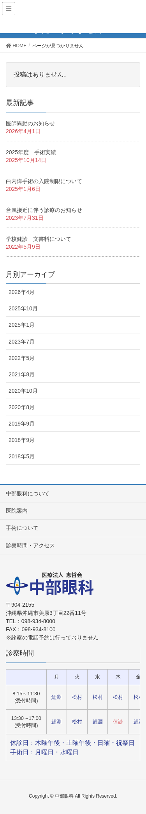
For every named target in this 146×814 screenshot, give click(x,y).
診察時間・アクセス (30, 545)
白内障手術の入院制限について (44, 181)
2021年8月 (22, 374)
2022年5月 (22, 358)
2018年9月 (22, 440)
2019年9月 (22, 423)
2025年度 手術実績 (31, 152)
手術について (22, 528)
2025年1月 (22, 325)
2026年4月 (22, 292)
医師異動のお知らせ (30, 123)
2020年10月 (23, 391)
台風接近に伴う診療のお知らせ (44, 210)
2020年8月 (22, 407)
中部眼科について (27, 493)
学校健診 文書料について (38, 239)
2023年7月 (22, 341)
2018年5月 (22, 456)
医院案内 (17, 511)
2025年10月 (23, 308)
